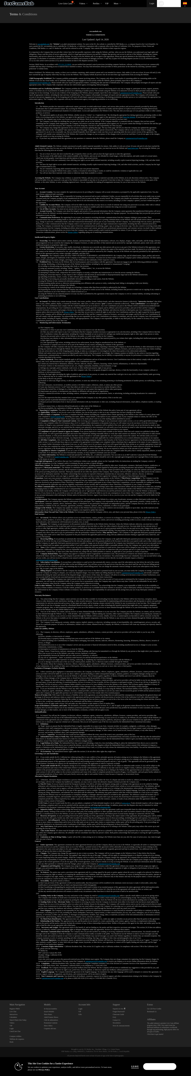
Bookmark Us (152, 1012)
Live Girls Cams (66, 3)
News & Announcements (121, 1026)
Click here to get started (155, 1034)
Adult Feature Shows (51, 1017)
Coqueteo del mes (50, 1029)
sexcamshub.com (43, 44)
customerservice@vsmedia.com (40, 83)
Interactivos (14, 1014)
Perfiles (96, 3)
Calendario (13, 1017)
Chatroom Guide (118, 1014)
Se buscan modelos (50, 1009)
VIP (106, 3)
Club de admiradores (51, 1020)
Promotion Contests (50, 1023)
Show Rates (48, 1014)
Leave (135, 1066)
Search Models (49, 1012)
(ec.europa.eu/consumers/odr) (100, 807)
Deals (11, 1042)
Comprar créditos (15, 1036)
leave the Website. (129, 117)
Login (151, 3)
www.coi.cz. (126, 803)
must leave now (133, 148)
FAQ (114, 1017)
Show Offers (48, 1026)
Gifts (80, 1014)
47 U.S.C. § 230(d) (64, 64)
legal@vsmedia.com (58, 417)
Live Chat (13, 1012)
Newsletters (117, 1023)
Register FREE (15, 1009)
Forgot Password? (119, 1012)
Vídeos (82, 3)
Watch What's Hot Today (18, 1020)
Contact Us (116, 1020)
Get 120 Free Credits (154, 1009)
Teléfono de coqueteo (17, 1039)
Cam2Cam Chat (15, 1031)
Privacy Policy (73, 232)
